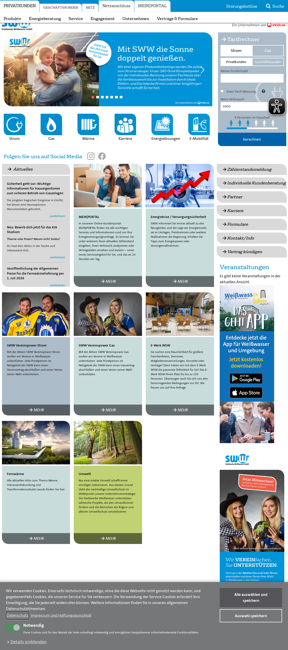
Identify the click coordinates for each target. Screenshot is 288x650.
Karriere (232, 220)
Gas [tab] (268, 60)
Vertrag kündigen (242, 261)
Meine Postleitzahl (234, 81)
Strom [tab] (236, 60)
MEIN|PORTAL (152, 5)
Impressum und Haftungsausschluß (61, 615)
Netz (90, 8)
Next (204, 79)
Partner (232, 207)
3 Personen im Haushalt (252, 127)
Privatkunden (20, 5)
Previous (11, 79)
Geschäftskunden (60, 8)
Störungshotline (241, 6)
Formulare (235, 234)
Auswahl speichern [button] (251, 615)
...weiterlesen (56, 226)
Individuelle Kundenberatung (254, 193)
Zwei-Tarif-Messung (241, 101)
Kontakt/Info (238, 248)
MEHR (108, 291)
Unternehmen (135, 18)
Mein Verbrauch (232, 109)
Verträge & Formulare (177, 18)
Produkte (12, 18)
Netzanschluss (116, 5)
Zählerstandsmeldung (246, 179)
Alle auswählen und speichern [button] (250, 597)
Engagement (103, 18)
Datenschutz (17, 615)
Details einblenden (28, 642)
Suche (274, 6)
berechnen (252, 149)
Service (76, 18)
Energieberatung (45, 18)
